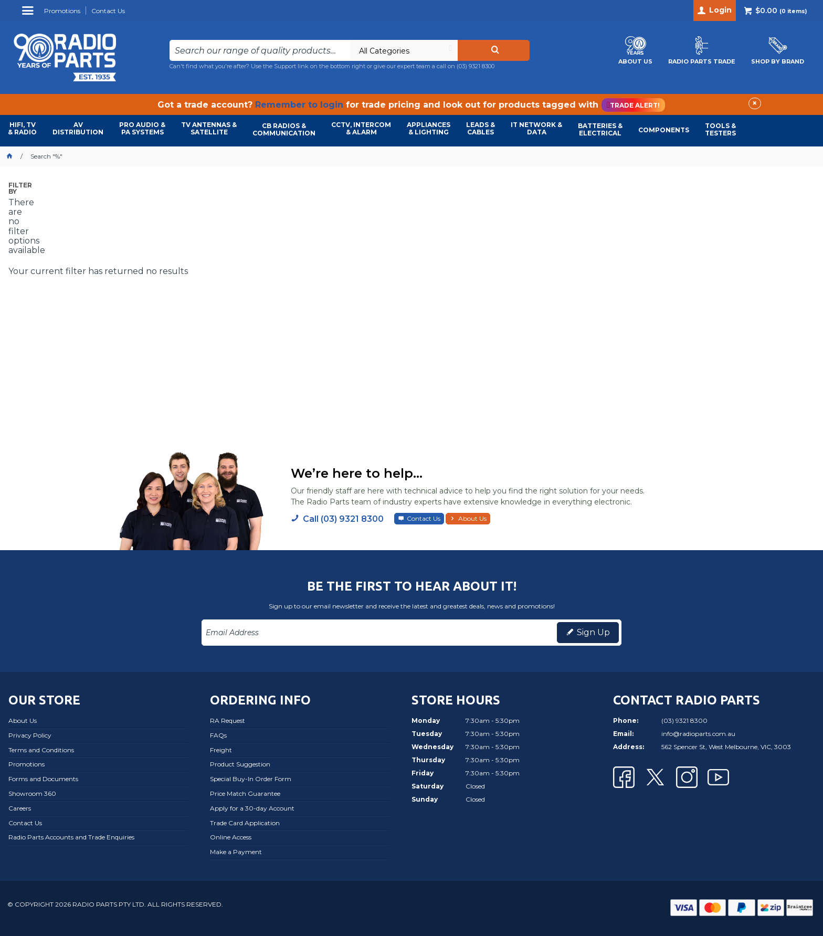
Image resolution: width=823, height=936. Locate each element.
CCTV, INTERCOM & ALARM (361, 128)
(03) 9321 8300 (475, 66)
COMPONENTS (663, 130)
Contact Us (423, 518)
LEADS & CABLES (480, 128)
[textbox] (260, 50)
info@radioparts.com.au (698, 734)
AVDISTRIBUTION (77, 128)
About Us (472, 518)
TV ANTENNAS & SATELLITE (209, 128)
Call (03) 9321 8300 (343, 519)
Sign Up (593, 632)
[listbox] (404, 50)
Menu (29, 14)
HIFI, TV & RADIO (22, 128)
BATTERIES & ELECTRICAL (600, 129)
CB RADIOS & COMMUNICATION (283, 129)
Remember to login (299, 105)
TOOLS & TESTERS (720, 129)
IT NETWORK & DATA (536, 128)
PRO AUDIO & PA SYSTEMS (142, 128)
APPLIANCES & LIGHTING (428, 128)
